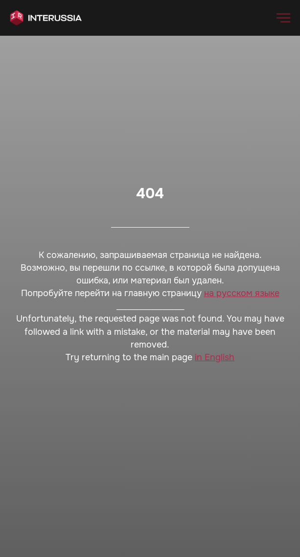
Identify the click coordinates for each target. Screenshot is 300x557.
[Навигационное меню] (283, 18)
